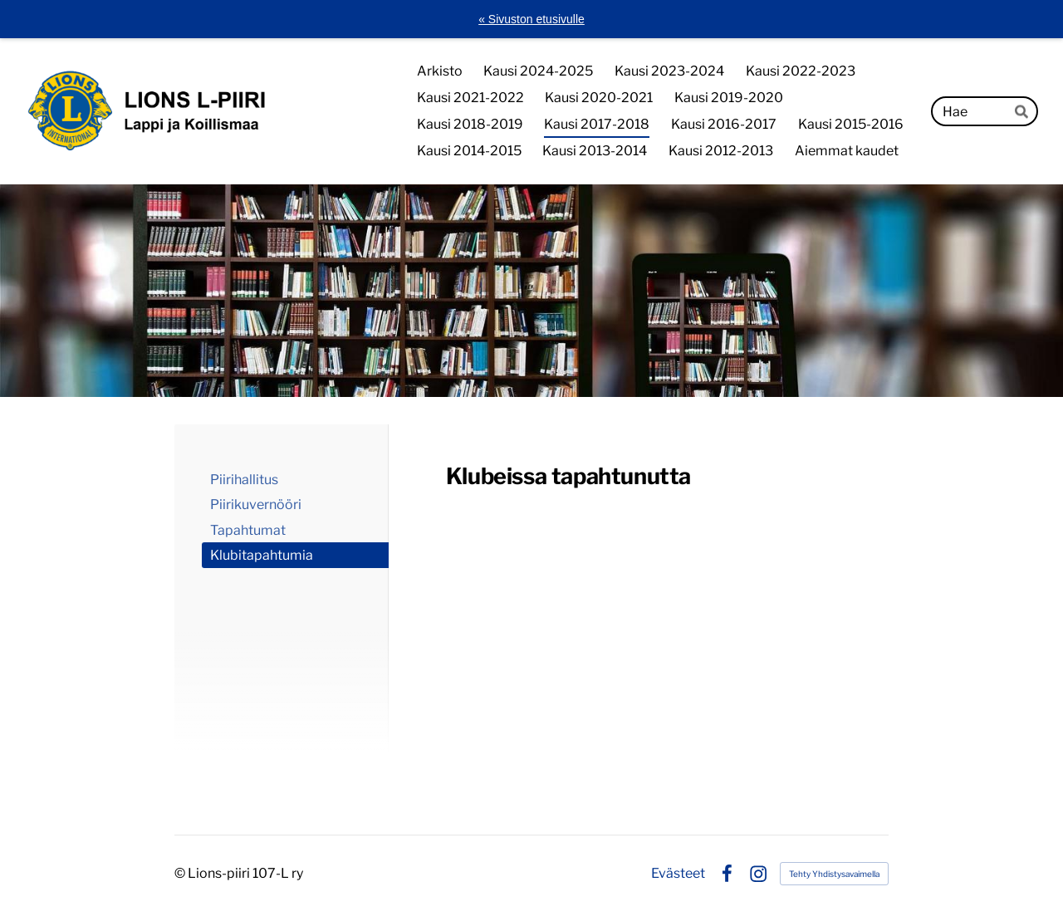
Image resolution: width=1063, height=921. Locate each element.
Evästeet (678, 873)
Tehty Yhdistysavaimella (834, 874)
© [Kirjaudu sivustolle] (181, 873)
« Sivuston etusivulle (531, 19)
